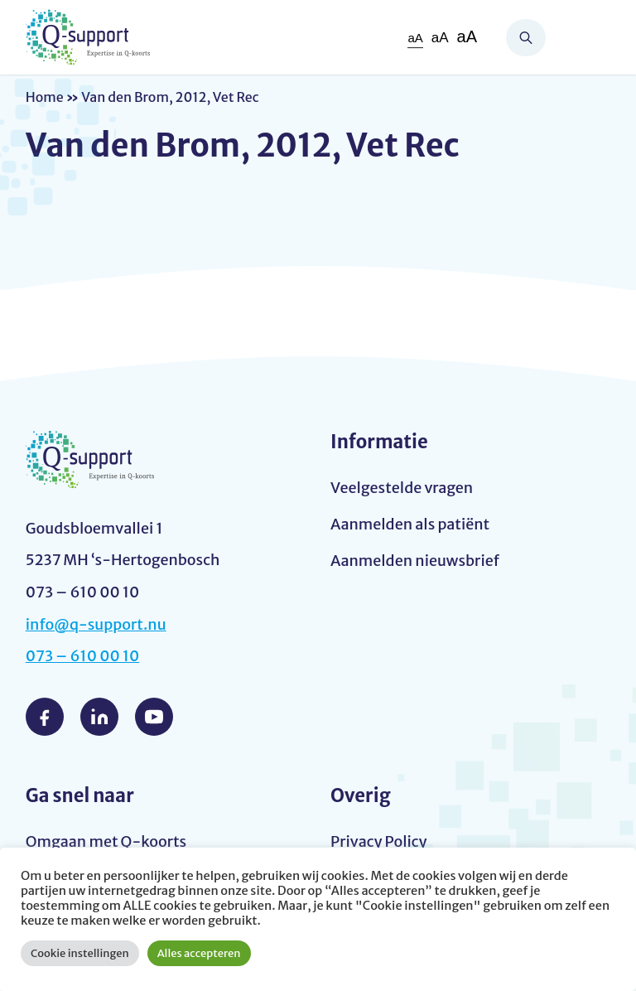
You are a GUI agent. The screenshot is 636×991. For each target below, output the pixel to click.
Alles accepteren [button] (199, 953)
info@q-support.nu (96, 624)
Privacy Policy (378, 841)
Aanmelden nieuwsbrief (414, 560)
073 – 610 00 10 (83, 655)
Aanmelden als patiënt (409, 524)
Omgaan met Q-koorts (106, 841)
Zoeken (526, 37)
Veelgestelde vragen (401, 487)
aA (414, 38)
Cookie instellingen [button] (80, 953)
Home (45, 97)
